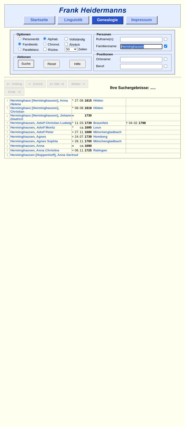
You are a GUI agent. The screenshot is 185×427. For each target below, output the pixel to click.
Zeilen (76, 49)
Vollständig (75, 39)
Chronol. (51, 44)
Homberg (100, 139)
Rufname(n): (105, 39)
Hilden (98, 100)
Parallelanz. (29, 50)
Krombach (155, 223)
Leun (97, 128)
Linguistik (73, 20)
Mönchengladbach (107, 134)
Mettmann (100, 161)
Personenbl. (29, 39)
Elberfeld (117, 254)
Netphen (99, 187)
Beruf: (100, 66)
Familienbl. (28, 44)
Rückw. (51, 50)
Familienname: (106, 46)
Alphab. (51, 39)
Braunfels (100, 123)
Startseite (39, 20)
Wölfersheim (157, 304)
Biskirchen (101, 265)
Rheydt (98, 323)
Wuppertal (101, 254)
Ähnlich (72, 44)
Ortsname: (103, 59)
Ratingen (100, 156)
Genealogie (107, 20)
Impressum (141, 20)
